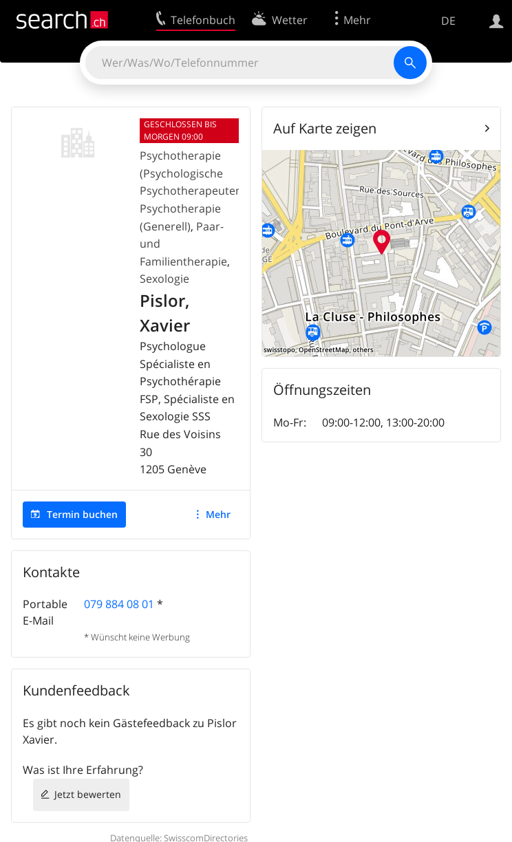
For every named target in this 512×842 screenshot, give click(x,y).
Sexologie (164, 278)
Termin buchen (82, 514)
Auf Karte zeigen (324, 128)
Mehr (218, 514)
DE (448, 20)
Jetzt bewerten (87, 794)
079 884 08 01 (119, 604)
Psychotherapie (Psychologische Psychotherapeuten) (193, 173)
